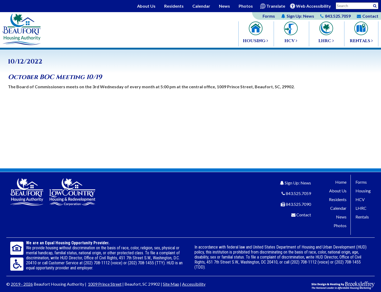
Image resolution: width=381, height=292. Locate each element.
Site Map (171, 283)
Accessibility (193, 283)
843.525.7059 (298, 193)
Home (341, 181)
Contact (303, 214)
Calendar (201, 5)
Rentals (362, 216)
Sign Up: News (298, 182)
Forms (269, 15)
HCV (360, 199)
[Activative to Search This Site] (375, 5)
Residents (174, 5)
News (224, 5)
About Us (146, 5)
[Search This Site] (357, 6)
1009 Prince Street (105, 283)
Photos (246, 5)
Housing (363, 190)
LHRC (361, 208)
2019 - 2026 (22, 283)
